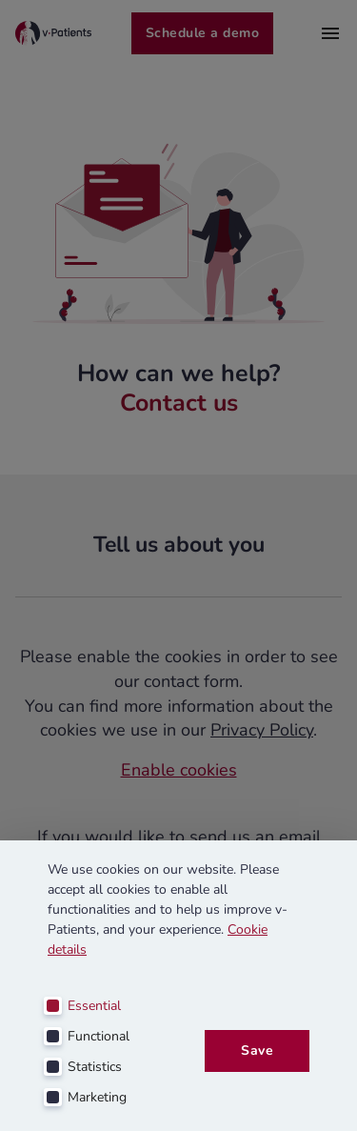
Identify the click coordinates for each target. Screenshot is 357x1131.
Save (257, 1051)
